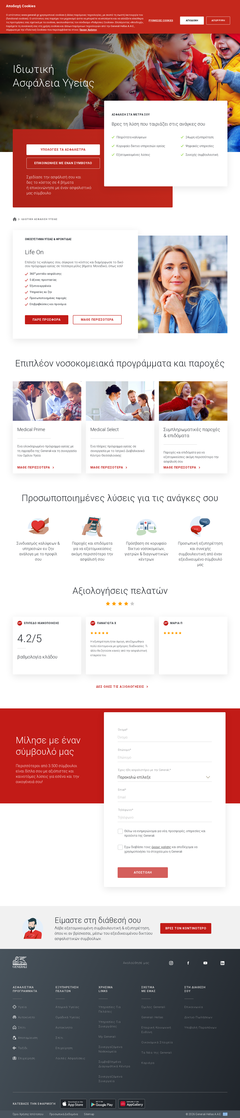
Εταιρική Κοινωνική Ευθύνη (156, 1030)
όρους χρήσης (161, 847)
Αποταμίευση (25, 1038)
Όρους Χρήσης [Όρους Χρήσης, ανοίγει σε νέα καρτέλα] (88, 27)
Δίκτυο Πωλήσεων (198, 1017)
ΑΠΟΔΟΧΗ (192, 18)
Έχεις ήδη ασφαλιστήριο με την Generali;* (144, 769)
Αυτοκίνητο (24, 1017)
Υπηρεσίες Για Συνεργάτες (110, 1024)
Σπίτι (19, 1027)
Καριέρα (148, 1063)
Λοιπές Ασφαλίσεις (71, 1058)
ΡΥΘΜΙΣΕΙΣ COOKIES (161, 18)
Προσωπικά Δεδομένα (63, 1114)
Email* (122, 789)
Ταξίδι (20, 1048)
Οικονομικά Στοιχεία (157, 1042)
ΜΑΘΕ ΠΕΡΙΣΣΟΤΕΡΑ (97, 319)
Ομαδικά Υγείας (68, 1017)
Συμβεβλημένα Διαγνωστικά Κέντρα (114, 1064)
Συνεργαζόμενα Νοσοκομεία (111, 1049)
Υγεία (20, 1007)
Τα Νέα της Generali (156, 1052)
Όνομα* (123, 729)
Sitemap (89, 1114)
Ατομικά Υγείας (67, 1007)
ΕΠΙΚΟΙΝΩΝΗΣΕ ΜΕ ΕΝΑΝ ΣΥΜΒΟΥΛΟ (63, 163)
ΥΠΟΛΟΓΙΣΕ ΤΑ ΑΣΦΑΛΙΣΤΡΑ (63, 149)
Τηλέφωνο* (125, 809)
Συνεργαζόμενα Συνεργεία (111, 1079)
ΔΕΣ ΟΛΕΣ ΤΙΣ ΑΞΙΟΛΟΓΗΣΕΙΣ (123, 686)
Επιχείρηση (24, 1058)
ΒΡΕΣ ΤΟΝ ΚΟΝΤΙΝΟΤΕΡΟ (185, 928)
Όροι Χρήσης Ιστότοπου (28, 1114)
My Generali (107, 1036)
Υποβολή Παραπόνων (200, 1027)
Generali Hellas (152, 1017)
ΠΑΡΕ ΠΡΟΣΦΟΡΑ (47, 319)
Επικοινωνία (193, 1007)
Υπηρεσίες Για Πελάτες (110, 1009)
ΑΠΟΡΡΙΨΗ (218, 18)
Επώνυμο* (124, 749)
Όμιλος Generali (153, 1007)
